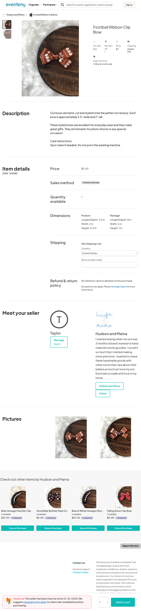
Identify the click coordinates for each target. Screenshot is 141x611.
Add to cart (123, 602)
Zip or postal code (91, 259)
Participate (50, 4)
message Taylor (118, 286)
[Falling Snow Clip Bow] (123, 508)
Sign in (129, 4)
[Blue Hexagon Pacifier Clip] (17, 508)
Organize (34, 4)
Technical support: (82, 571)
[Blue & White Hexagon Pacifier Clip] (88, 508)
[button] (34, 4)
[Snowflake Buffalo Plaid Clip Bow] (52, 508)
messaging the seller (35, 602)
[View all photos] (50, 58)
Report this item (131, 545)
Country (85, 248)
